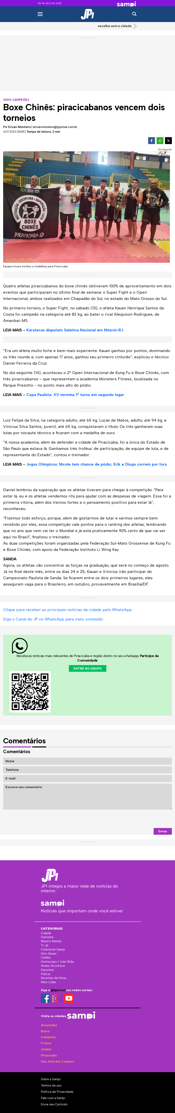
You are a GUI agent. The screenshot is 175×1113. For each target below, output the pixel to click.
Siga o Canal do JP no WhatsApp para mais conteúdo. (53, 619)
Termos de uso (51, 1085)
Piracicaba (49, 1055)
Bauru (45, 1031)
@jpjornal (58, 990)
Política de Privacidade (57, 1092)
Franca (46, 1043)
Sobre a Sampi (51, 1079)
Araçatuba (49, 1025)
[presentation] (142, 818)
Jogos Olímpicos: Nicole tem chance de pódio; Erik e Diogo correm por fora (96, 464)
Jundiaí (46, 1049)
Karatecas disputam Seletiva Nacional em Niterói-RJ (74, 330)
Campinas (48, 1037)
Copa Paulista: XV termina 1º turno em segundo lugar (75, 394)
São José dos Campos (57, 1061)
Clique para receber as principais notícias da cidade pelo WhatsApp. (67, 609)
